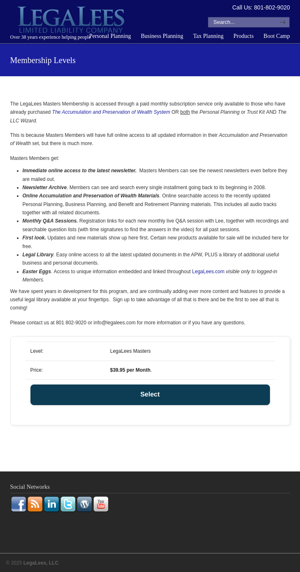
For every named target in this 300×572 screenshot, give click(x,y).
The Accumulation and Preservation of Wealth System (111, 112)
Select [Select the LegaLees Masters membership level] (150, 394)
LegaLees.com (208, 271)
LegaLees (72, 21)
